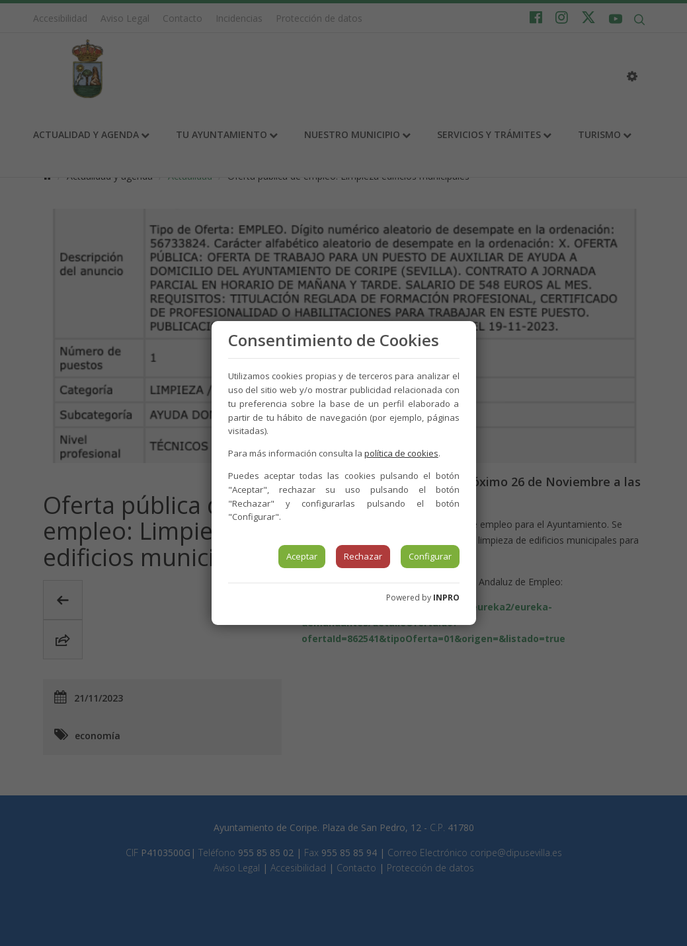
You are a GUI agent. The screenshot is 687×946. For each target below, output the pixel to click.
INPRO (446, 597)
